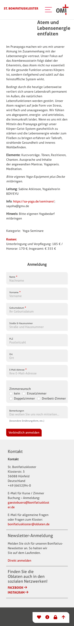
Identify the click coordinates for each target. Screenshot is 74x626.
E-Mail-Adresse (17, 369)
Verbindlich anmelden (24, 432)
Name (12, 276)
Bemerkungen (16, 410)
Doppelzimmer (24, 398)
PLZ (11, 338)
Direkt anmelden (19, 560)
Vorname (14, 292)
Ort (11, 354)
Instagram (16, 592)
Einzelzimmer (36, 393)
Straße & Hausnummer (21, 323)
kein (17, 393)
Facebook (15, 587)
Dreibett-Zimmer (54, 398)
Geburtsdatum (16, 307)
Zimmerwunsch (20, 389)
